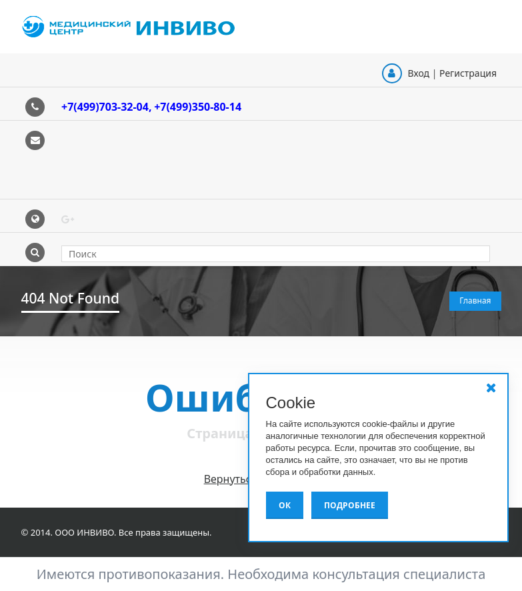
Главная (475, 300)
